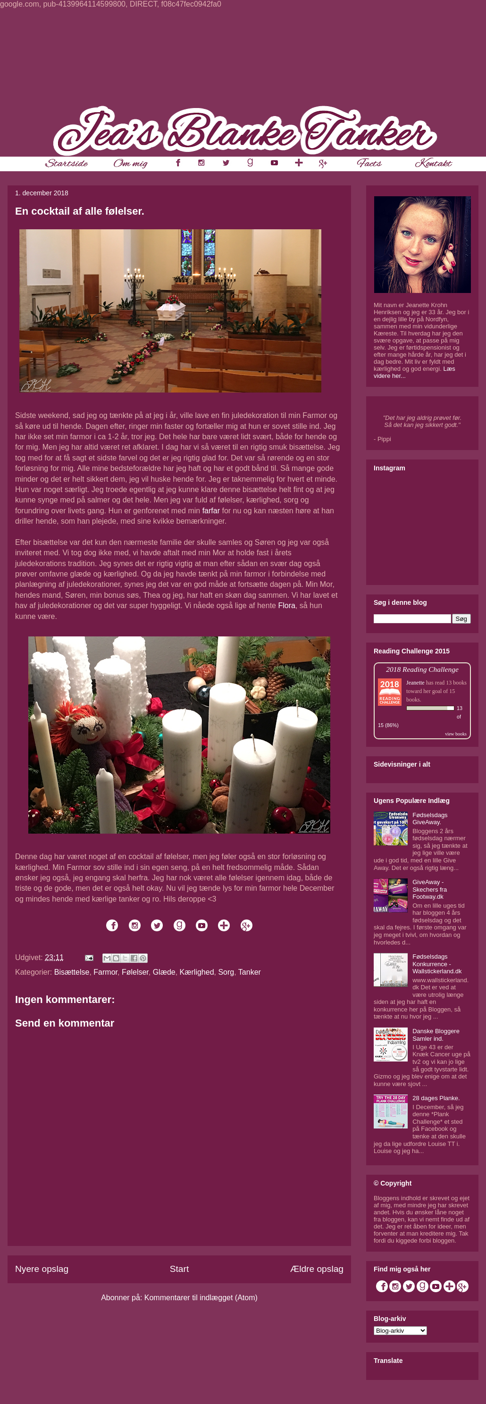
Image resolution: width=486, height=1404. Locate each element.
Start (179, 1269)
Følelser (135, 972)
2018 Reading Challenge (422, 669)
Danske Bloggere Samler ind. (436, 1035)
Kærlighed (197, 972)
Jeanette (415, 682)
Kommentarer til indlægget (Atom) (201, 1298)
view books (456, 733)
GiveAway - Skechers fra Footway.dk (429, 889)
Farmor (105, 972)
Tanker (249, 972)
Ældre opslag (317, 1269)
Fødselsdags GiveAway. (429, 818)
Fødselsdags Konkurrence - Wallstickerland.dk (436, 964)
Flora (286, 606)
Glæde (164, 972)
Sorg (226, 972)
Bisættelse (72, 972)
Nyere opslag (41, 1269)
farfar (211, 511)
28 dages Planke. (436, 1098)
